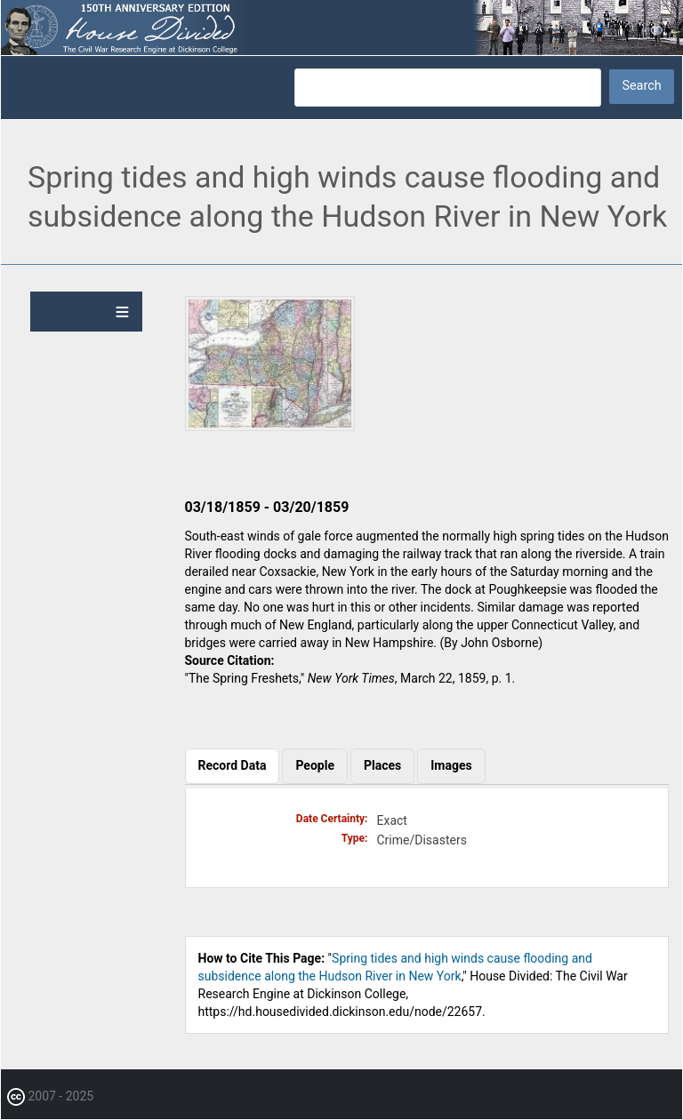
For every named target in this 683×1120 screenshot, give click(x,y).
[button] (270, 427)
